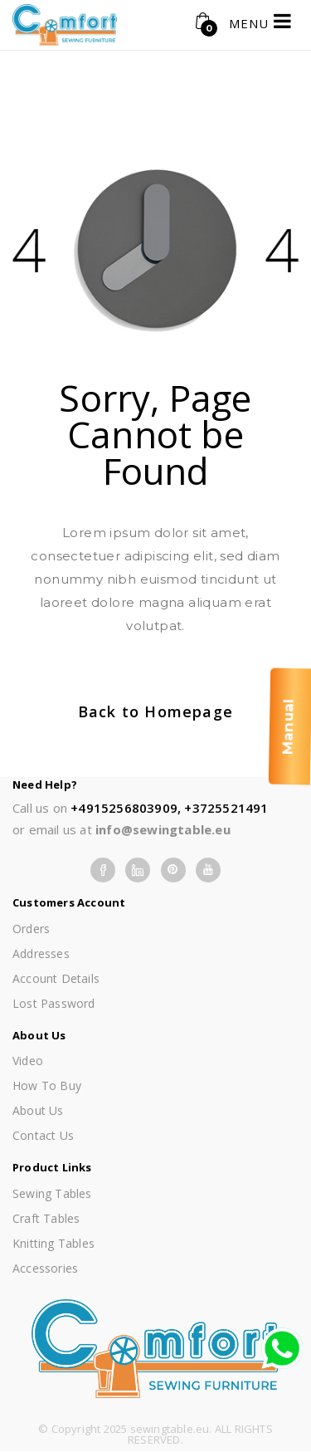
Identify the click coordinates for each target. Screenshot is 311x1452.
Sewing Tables (52, 1193)
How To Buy (46, 1085)
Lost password (53, 1003)
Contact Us (43, 1135)
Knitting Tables (53, 1243)
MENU (260, 21)
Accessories (45, 1268)
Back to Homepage (155, 711)
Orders (31, 928)
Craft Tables (46, 1218)
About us (38, 1110)
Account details (56, 978)
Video (27, 1060)
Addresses (41, 953)
